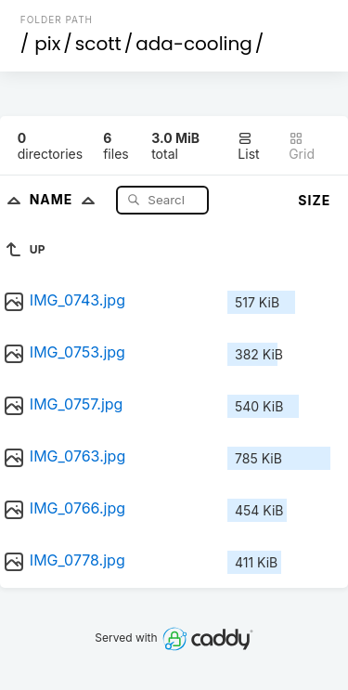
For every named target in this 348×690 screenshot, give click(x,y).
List (248, 146)
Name (66, 199)
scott (98, 44)
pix (47, 44)
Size (314, 200)
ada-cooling (193, 44)
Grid (302, 146)
